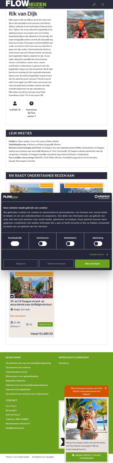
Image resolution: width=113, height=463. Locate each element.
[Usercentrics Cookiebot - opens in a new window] (97, 197)
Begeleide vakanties (15, 380)
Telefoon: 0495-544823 (17, 419)
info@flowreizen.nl (15, 428)
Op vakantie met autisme (18, 367)
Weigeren (21, 263)
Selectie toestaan (57, 263)
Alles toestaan (92, 263)
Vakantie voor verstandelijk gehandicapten (27, 385)
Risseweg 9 (11, 410)
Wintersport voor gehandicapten (22, 376)
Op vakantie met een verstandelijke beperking (28, 363)
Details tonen (97, 254)
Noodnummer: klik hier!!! (18, 423)
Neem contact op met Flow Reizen (86, 456)
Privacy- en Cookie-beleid (17, 457)
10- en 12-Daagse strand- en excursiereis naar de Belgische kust (31, 303)
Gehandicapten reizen (16, 372)
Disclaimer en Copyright (43, 457)
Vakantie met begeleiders (18, 389)
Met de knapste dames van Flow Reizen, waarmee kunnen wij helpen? (90, 390)
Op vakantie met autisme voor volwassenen (27, 394)
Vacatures (64, 363)
